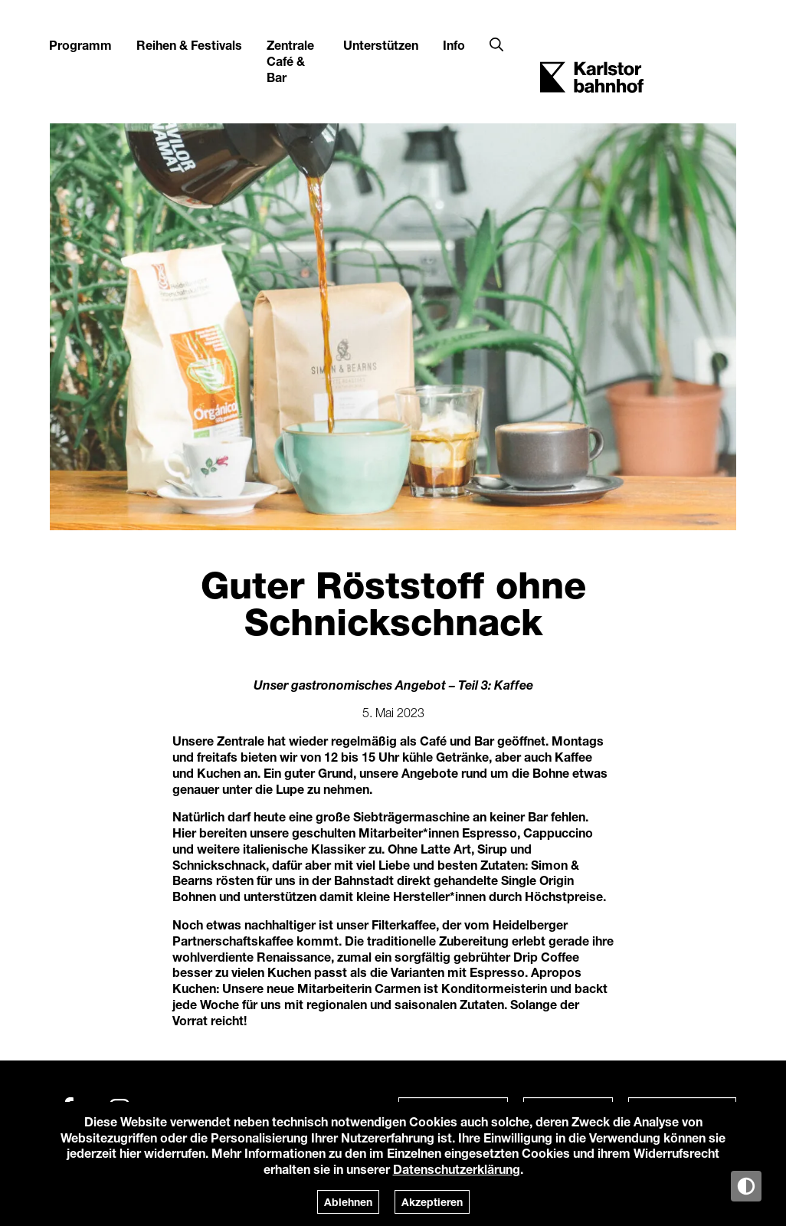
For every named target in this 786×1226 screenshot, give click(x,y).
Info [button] (454, 45)
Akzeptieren (432, 1201)
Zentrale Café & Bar (290, 61)
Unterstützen (380, 45)
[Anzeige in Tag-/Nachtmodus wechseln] (746, 1186)
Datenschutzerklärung (456, 1169)
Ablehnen (348, 1201)
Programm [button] (80, 45)
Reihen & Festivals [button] (189, 45)
